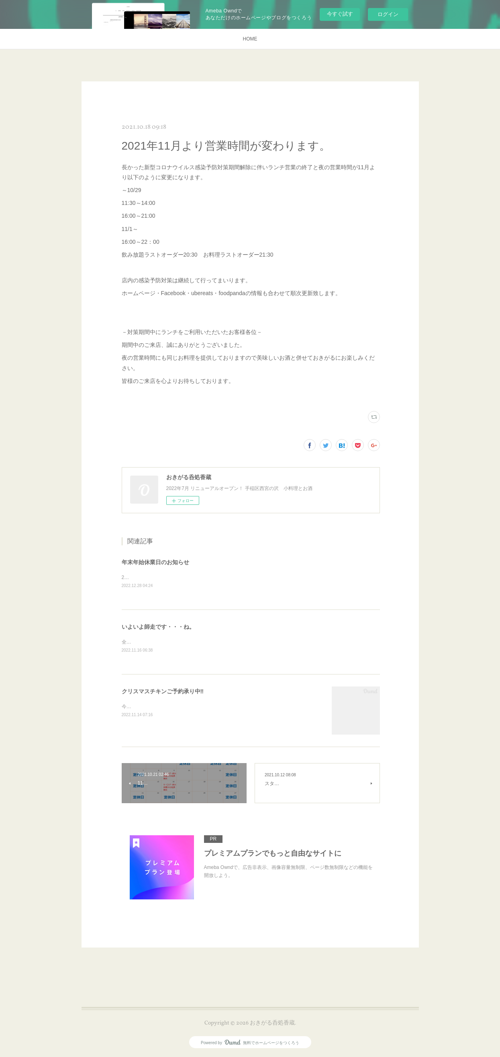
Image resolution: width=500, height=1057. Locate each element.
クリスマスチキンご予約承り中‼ (163, 692)
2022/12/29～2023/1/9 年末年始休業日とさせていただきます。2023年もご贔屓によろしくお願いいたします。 (242, 577)
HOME (250, 39)
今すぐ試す (340, 14)
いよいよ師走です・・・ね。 (158, 627)
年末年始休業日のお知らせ (155, 562)
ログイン (388, 14)
